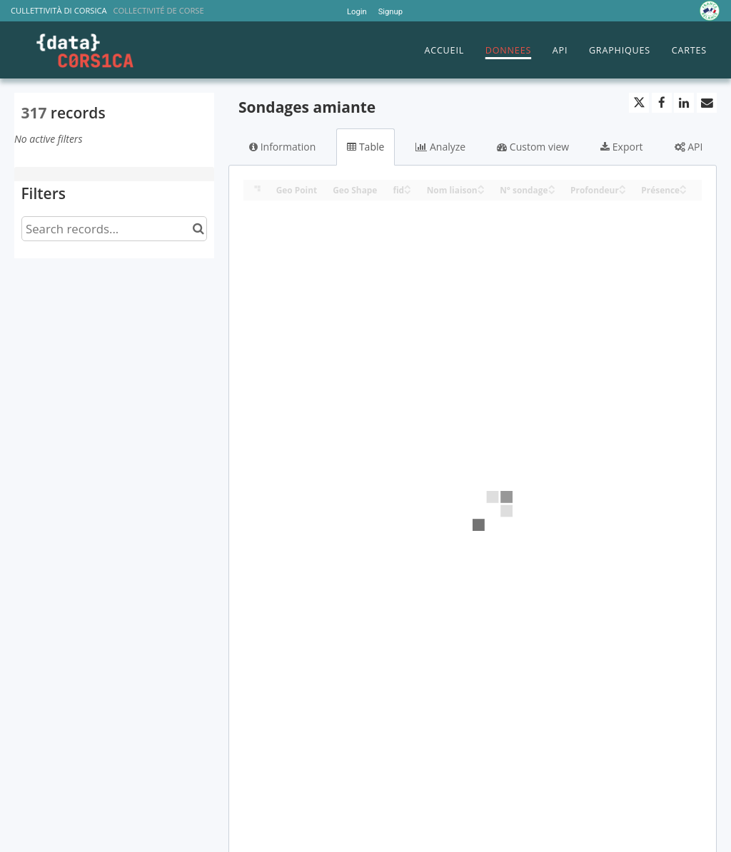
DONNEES (508, 50)
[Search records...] (114, 228)
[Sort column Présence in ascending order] (683, 185)
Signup (390, 11)
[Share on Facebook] (662, 103)
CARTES (689, 50)
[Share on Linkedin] (684, 103)
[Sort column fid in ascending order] (407, 185)
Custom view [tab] (533, 146)
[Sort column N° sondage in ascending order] (551, 185)
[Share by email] (707, 103)
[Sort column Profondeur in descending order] (622, 190)
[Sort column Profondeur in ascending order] (622, 185)
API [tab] (689, 146)
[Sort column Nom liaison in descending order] (481, 190)
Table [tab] (365, 146)
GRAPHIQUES (619, 50)
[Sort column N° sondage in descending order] (551, 190)
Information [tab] (282, 146)
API (560, 50)
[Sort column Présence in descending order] (683, 190)
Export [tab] (621, 146)
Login (357, 11)
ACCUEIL (444, 50)
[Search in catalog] (198, 228)
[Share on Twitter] (639, 103)
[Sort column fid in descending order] (407, 190)
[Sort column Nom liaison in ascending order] (481, 185)
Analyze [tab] (440, 146)
